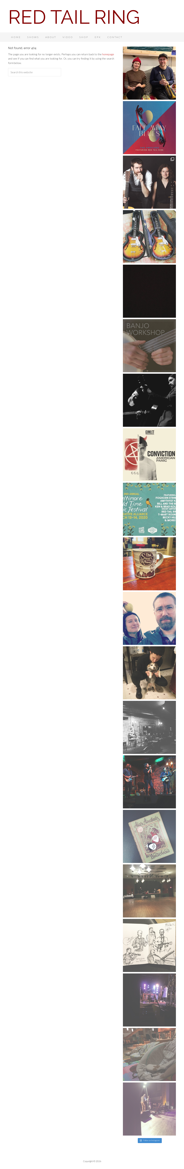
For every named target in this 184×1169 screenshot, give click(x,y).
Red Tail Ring (74, 17)
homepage (108, 54)
